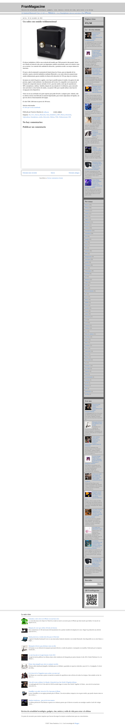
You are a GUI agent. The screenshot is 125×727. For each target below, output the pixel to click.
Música (51, 13)
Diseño (87, 225)
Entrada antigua (74, 173)
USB (69, 117)
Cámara (87, 228)
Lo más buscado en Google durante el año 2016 (42, 655)
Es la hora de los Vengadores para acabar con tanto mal (44, 673)
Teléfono (87, 328)
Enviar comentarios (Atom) (55, 178)
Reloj (58, 13)
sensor (86, 339)
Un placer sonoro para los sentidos (96, 118)
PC (56, 13)
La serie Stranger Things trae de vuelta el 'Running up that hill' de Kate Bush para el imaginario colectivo (93, 54)
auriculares (78, 13)
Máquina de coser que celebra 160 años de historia (43, 628)
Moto (86, 342)
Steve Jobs (87, 360)
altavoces (72, 13)
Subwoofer (46, 117)
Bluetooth (32, 13)
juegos (86, 314)
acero (86, 296)
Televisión (87, 316)
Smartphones (64, 13)
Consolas (87, 380)
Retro (86, 348)
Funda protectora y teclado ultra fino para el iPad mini (44, 637)
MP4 (86, 388)
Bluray (86, 357)
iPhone (88, 13)
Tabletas (52, 117)
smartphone (88, 233)
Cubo (47, 115)
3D (22, 13)
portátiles (87, 345)
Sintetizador (88, 391)
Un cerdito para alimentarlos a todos (97, 528)
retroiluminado (88, 377)
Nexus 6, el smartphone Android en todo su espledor (97, 133)
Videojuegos (88, 271)
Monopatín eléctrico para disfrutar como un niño (97, 423)
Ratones (87, 385)
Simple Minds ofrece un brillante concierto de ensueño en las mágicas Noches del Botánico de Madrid (93, 183)
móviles (87, 308)
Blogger (77, 723)
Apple (86, 219)
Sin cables (87, 368)
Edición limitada (89, 291)
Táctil (86, 305)
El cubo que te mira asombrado (31, 107)
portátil (87, 262)
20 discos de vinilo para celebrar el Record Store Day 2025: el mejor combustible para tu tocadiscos (93, 72)
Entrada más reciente (30, 173)
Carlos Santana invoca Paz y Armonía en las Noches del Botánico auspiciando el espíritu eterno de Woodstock (93, 441)
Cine (38, 13)
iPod (86, 245)
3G (86, 362)
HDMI (86, 302)
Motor (46, 13)
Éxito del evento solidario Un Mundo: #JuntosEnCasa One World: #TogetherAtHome (93, 36)
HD (44, 13)
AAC (32, 115)
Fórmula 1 (87, 365)
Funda (86, 311)
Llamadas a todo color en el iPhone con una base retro (44, 619)
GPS (41, 13)
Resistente (68, 115)
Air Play (87, 394)
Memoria (87, 279)
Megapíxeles (88, 256)
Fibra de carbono (89, 334)
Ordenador (87, 265)
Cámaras (87, 325)
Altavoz (37, 115)
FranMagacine (33, 6)
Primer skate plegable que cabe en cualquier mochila (43, 664)
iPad (82, 13)
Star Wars (87, 337)
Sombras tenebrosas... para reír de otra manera (97, 149)
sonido (40, 117)
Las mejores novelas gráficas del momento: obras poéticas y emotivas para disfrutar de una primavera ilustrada (93, 544)
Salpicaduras (26, 117)
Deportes (87, 371)
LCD (86, 322)
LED (86, 268)
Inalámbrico (53, 115)
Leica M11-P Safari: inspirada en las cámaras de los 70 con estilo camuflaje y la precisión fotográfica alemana (93, 513)
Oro (86, 331)
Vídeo (86, 282)
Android (26, 13)
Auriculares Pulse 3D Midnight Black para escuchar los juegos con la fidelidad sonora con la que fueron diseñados (93, 166)
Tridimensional (63, 117)
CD (86, 319)
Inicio (53, 173)
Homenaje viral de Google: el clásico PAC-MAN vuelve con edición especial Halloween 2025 (93, 90)
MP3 (58, 115)
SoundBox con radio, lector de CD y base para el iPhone (44, 691)
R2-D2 (86, 383)
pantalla (87, 239)
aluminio (87, 250)
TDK (56, 117)
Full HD (87, 273)
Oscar (86, 354)
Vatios (86, 374)
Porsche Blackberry (97, 104)
